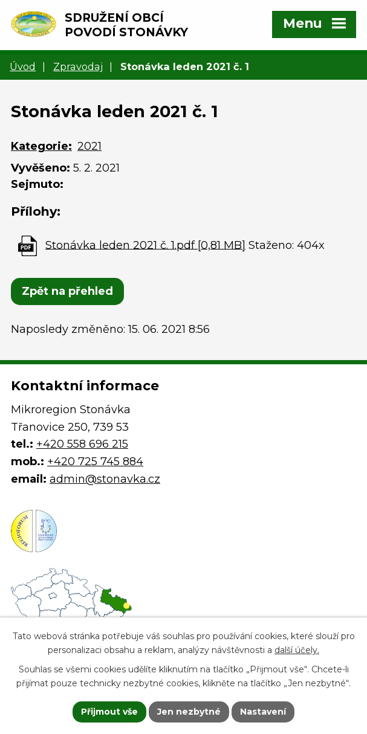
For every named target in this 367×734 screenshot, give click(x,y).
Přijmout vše (109, 711)
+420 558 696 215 (82, 444)
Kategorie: (41, 146)
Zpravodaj (78, 66)
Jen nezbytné (189, 711)
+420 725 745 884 (95, 461)
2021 (89, 146)
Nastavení (263, 711)
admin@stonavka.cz (105, 479)
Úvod (23, 66)
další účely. (296, 650)
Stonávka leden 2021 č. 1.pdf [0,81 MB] (145, 244)
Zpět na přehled (67, 291)
